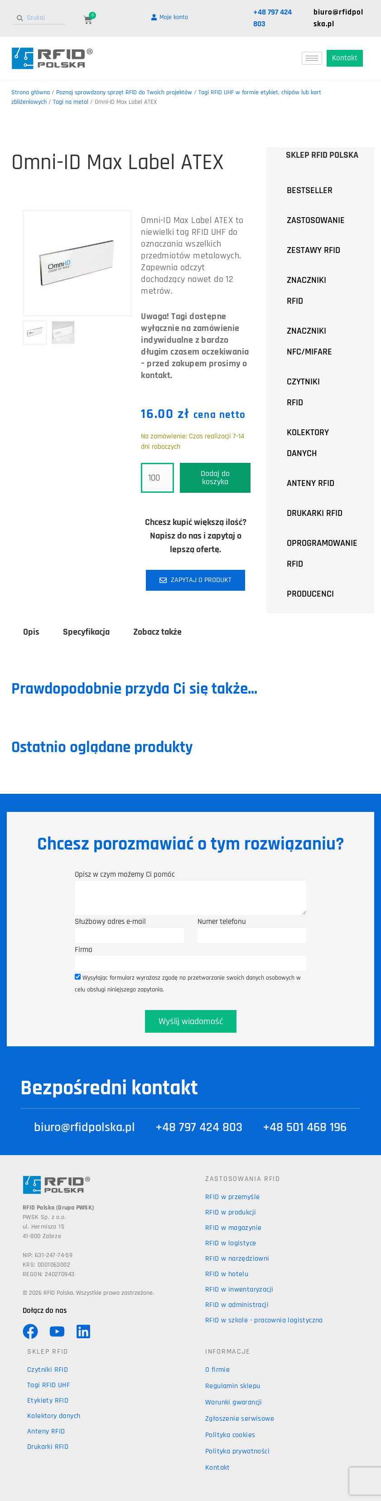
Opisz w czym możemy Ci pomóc (125, 874)
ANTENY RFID (310, 483)
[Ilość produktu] (157, 478)
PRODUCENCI (318, 594)
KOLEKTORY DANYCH (308, 443)
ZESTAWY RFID (313, 250)
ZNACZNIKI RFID (319, 290)
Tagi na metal (70, 102)
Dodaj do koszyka (215, 477)
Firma (83, 950)
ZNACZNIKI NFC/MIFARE (309, 341)
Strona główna (30, 92)
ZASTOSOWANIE (324, 220)
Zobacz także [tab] (157, 632)
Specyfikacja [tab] (86, 632)
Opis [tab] (31, 632)
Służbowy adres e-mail (110, 922)
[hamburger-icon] (312, 58)
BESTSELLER (310, 190)
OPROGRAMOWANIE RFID (322, 553)
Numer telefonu (222, 922)
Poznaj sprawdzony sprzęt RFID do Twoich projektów (124, 92)
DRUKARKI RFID (314, 513)
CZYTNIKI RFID (319, 392)
